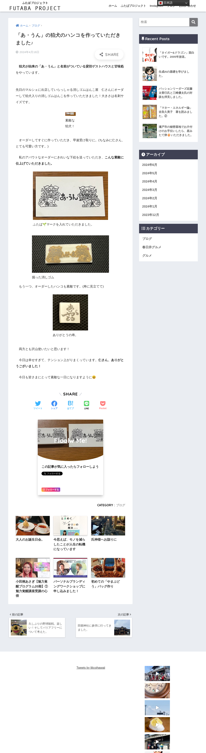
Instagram (156, 5)
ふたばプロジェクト (133, 5)
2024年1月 (149, 206)
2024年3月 (149, 190)
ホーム (113, 5)
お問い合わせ (177, 742)
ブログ (120, 505)
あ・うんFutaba (46, 742)
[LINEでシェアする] (86, 405)
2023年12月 (150, 215)
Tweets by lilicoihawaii (91, 668)
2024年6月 (149, 165)
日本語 (165, 3)
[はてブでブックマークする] (70, 406)
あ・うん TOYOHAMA (124, 742)
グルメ (147, 255)
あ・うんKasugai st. (71, 742)
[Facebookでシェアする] (54, 406)
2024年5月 (149, 173)
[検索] (193, 22)
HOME (103, 735)
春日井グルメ (151, 247)
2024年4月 (149, 181)
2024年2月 (149, 198)
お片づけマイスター (153, 742)
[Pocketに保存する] (102, 406)
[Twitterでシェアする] (37, 406)
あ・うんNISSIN (97, 742)
